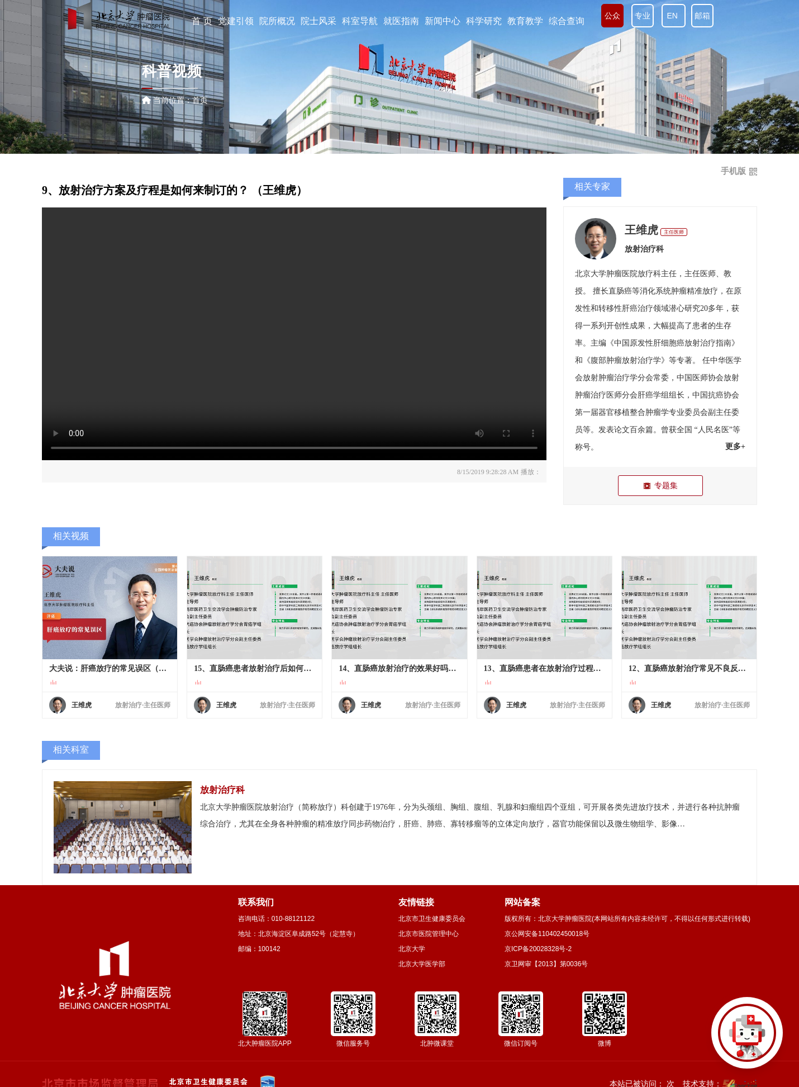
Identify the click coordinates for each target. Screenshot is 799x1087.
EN (673, 15)
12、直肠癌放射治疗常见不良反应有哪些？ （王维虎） (689, 668)
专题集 (660, 485)
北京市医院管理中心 (428, 934)
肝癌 (630, 308)
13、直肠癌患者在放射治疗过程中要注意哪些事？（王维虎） (544, 668)
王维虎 (641, 230)
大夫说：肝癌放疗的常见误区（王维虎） (109, 668)
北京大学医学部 (421, 964)
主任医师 (674, 232)
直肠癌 (620, 291)
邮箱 (702, 15)
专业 (642, 15)
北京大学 (411, 949)
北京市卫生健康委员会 (431, 919)
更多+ (735, 446)
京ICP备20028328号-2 (538, 949)
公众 (612, 15)
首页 (200, 100)
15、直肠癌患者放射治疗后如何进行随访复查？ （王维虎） (254, 668)
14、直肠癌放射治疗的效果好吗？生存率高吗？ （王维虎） (399, 668)
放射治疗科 (644, 249)
